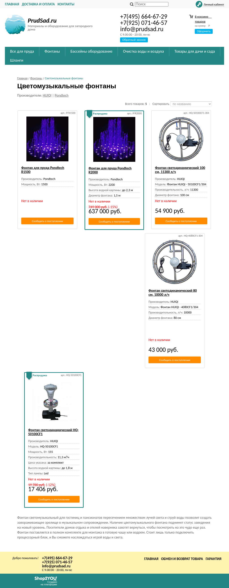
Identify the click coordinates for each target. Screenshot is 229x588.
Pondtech (62, 95)
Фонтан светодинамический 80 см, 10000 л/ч (172, 292)
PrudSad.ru (42, 20)
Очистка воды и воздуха (143, 51)
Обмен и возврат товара (182, 559)
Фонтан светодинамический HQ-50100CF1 (53, 432)
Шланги (16, 60)
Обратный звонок (134, 40)
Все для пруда (22, 51)
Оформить (204, 31)
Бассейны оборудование (91, 51)
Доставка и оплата (38, 4)
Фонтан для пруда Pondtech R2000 (110, 170)
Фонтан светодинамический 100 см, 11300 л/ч (180, 170)
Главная (12, 4)
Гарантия (213, 559)
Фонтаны (52, 51)
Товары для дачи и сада (194, 51)
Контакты (65, 4)
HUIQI (47, 95)
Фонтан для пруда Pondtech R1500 (42, 170)
